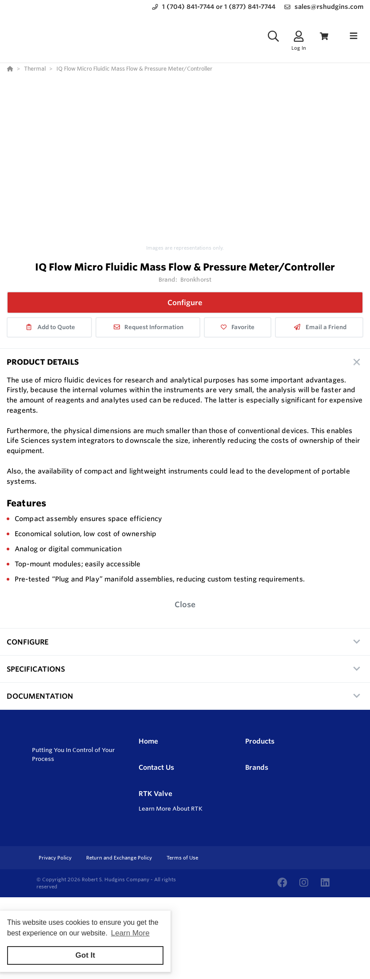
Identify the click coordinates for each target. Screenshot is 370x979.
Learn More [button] (130, 933)
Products (260, 741)
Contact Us (156, 767)
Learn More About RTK (171, 808)
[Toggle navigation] (353, 36)
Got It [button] (85, 955)
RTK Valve (155, 793)
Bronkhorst (195, 279)
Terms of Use (182, 858)
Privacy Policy (56, 858)
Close (185, 604)
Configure (185, 302)
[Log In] (298, 36)
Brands (256, 767)
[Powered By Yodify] (185, 913)
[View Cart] (324, 36)
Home (148, 741)
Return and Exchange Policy (119, 858)
